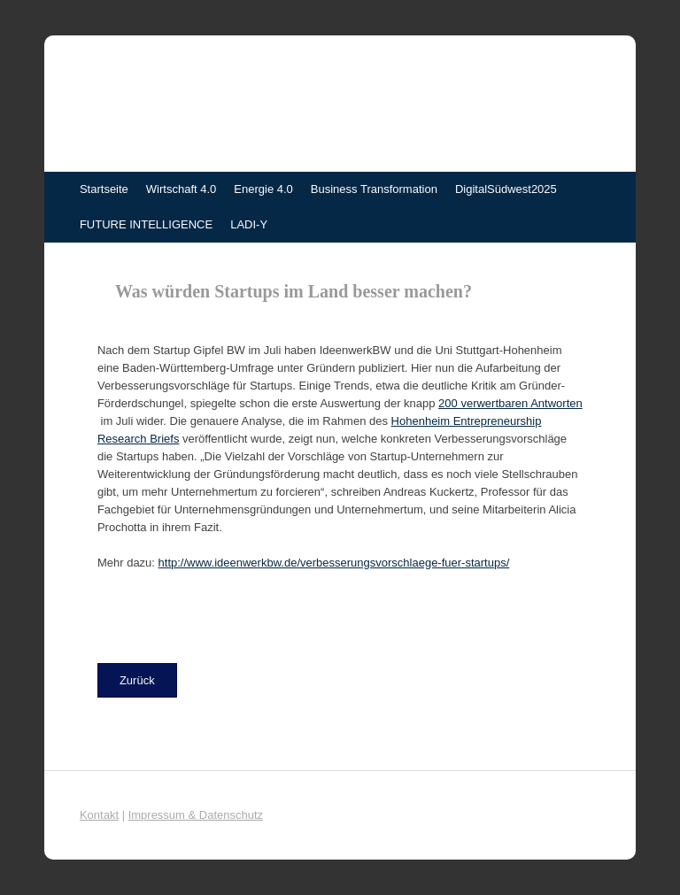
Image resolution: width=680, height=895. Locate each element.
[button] (137, 680)
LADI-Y (248, 224)
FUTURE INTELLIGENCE (146, 224)
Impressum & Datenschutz (195, 815)
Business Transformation (374, 189)
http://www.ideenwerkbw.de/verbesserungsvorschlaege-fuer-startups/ (334, 562)
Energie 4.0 (263, 189)
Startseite (104, 189)
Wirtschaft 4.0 (181, 189)
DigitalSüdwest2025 (506, 189)
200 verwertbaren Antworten (510, 403)
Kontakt (99, 815)
